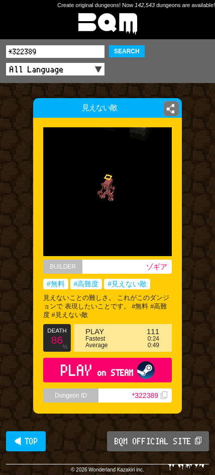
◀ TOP (26, 441)
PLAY (108, 370)
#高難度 (86, 284)
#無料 (56, 284)
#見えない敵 (127, 284)
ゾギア (156, 267)
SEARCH (127, 51)
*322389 (149, 395)
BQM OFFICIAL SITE (158, 441)
